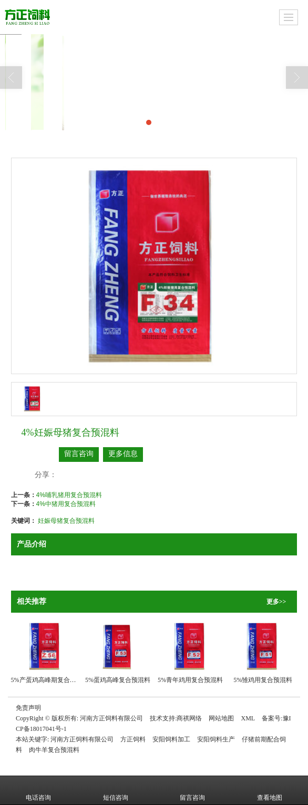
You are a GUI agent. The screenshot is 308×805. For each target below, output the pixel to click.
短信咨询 (115, 790)
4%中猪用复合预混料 (66, 504)
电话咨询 (38, 790)
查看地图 (269, 790)
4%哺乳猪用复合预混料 (69, 495)
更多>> (276, 601)
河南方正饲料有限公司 (111, 718)
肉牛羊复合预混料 (54, 750)
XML (248, 718)
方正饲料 (133, 739)
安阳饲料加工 (171, 739)
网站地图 (221, 718)
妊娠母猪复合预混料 (66, 520)
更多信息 (123, 454)
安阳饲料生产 (216, 739)
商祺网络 (189, 718)
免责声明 (28, 707)
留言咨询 (79, 454)
